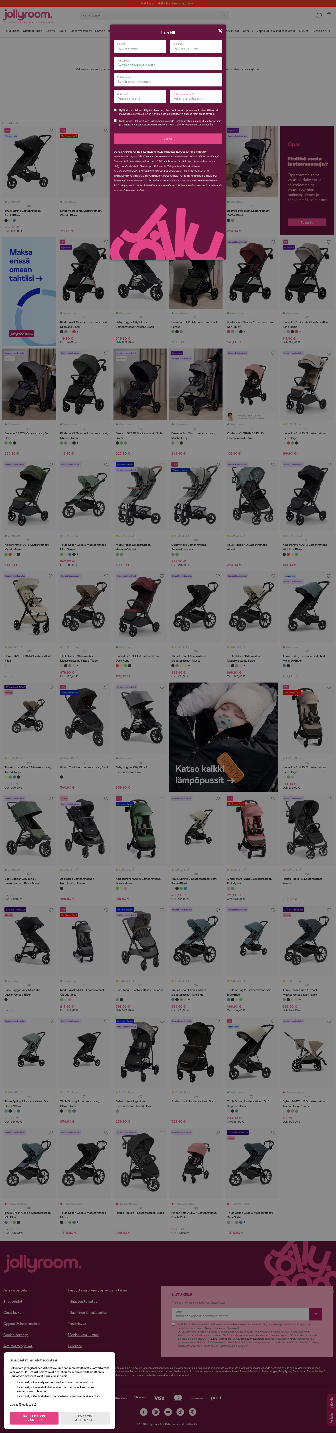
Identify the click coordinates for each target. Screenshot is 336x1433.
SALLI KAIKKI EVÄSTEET (34, 1417)
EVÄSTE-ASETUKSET (86, 1417)
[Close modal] (220, 30)
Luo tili (168, 139)
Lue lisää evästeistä (23, 1404)
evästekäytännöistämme (128, 176)
